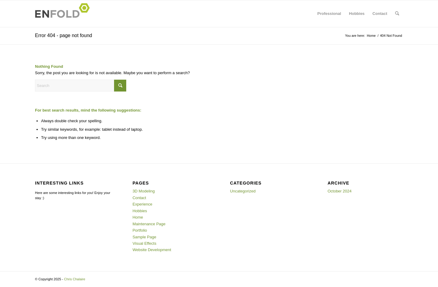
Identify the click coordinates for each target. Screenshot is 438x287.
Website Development (152, 249)
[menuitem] (329, 13)
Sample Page (144, 237)
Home (138, 217)
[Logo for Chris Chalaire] (64, 13)
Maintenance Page (149, 224)
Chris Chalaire (74, 279)
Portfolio (140, 230)
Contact (139, 197)
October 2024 (340, 191)
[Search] (397, 13)
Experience (142, 204)
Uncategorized (242, 191)
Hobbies (140, 211)
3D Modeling (144, 191)
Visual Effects (144, 243)
